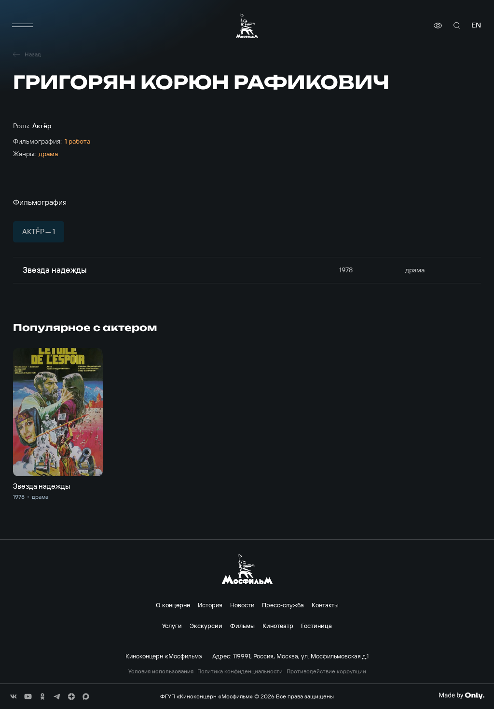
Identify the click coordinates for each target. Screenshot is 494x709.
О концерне (173, 605)
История (210, 605)
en (476, 25)
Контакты (325, 605)
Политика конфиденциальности (240, 671)
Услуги (172, 625)
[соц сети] (13, 696)
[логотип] (247, 25)
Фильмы (242, 625)
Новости (242, 605)
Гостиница (316, 625)
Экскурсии (206, 625)
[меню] (22, 25)
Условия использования (160, 671)
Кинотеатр (277, 625)
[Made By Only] (461, 695)
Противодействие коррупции (326, 671)
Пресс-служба (283, 605)
